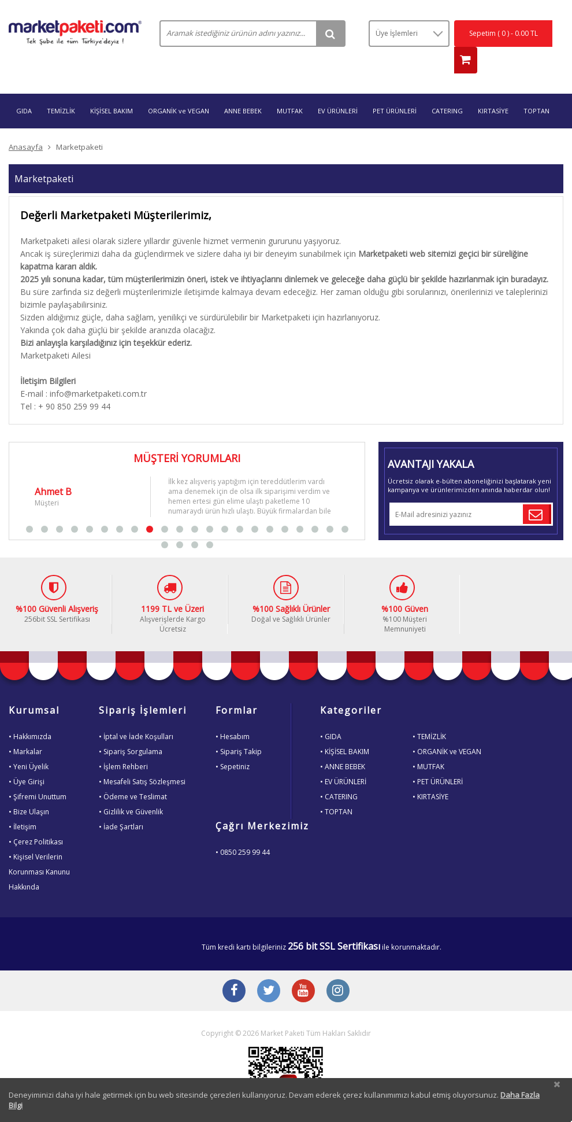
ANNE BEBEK (243, 88)
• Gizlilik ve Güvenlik (131, 789)
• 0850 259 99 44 (243, 830)
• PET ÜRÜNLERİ (438, 759)
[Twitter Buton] (268, 969)
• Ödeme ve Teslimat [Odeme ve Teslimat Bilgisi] (133, 774)
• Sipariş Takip (239, 729)
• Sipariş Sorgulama (130, 729)
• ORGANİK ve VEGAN (447, 729)
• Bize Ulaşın (29, 789)
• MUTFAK (428, 744)
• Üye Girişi (26, 759)
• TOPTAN (336, 789)
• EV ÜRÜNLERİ (343, 759)
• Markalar (25, 729)
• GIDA (330, 714)
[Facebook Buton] (234, 969)
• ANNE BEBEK (342, 744)
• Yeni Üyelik (29, 744)
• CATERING (339, 774)
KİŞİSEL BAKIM (111, 88)
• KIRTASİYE (430, 774)
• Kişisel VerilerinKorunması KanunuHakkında (39, 849)
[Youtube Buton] (303, 969)
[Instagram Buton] (338, 969)
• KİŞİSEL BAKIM (344, 729)
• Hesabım (233, 714)
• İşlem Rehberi (123, 744)
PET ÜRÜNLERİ (395, 88)
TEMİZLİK (61, 88)
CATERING (447, 88)
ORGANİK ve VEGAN (178, 88)
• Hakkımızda (30, 714)
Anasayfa (26, 124)
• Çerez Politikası (36, 819)
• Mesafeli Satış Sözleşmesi (142, 759)
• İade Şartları (121, 804)
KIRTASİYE (493, 88)
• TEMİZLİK (429, 714)
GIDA (24, 88)
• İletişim (22, 804)
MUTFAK (290, 88)
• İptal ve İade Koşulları (136, 714)
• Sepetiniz (233, 744)
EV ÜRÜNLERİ (338, 88)
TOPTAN (536, 88)
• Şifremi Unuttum (37, 774)
